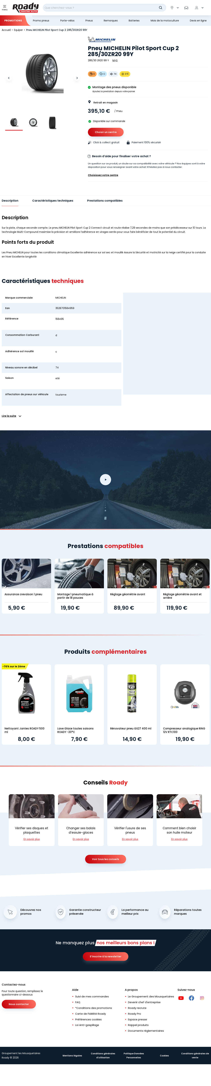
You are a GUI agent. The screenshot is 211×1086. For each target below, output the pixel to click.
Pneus (89, 20)
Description (10, 201)
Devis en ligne (198, 20)
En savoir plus (32, 839)
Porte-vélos (67, 20)
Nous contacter (19, 1004)
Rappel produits (138, 1025)
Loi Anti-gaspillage (87, 1025)
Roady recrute (137, 1008)
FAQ (77, 1002)
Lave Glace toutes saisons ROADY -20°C (75, 730)
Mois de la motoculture (165, 20)
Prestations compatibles (105, 201)
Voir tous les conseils (105, 859)
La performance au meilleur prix (135, 912)
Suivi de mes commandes (92, 996)
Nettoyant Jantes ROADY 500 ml (24, 730)
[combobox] (104, 7)
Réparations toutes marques (188, 912)
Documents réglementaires (146, 1031)
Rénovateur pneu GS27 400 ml (130, 728)
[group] (14, 122)
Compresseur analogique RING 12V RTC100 (184, 730)
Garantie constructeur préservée (85, 912)
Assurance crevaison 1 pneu (23, 594)
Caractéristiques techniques (52, 201)
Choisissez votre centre (103, 175)
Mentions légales (72, 1055)
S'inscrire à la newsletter (105, 956)
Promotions (13, 20)
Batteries (134, 20)
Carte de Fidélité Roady (90, 1013)
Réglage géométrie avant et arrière (182, 596)
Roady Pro (134, 1013)
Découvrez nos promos (30, 912)
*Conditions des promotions (93, 1008)
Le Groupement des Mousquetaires (151, 996)
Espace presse (137, 1019)
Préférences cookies (88, 1019)
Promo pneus (41, 20)
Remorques (111, 20)
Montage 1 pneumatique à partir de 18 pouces (75, 596)
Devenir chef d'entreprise (144, 1002)
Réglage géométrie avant (127, 594)
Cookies (164, 1055)
